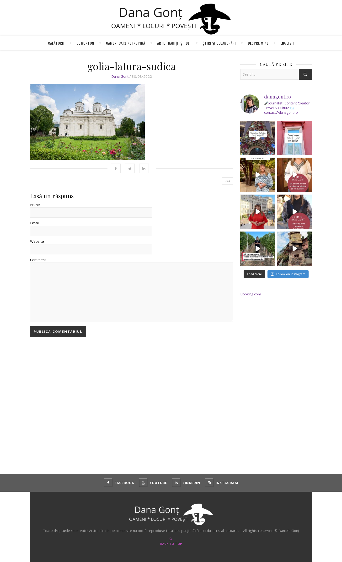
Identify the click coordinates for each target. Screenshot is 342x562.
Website (37, 241)
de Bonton (85, 43)
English (287, 43)
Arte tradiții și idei (174, 43)
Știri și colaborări (219, 43)
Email (34, 223)
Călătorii (56, 43)
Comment (38, 259)
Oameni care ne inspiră (125, 43)
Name (35, 204)
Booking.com (250, 294)
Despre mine (258, 43)
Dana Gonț (119, 76)
